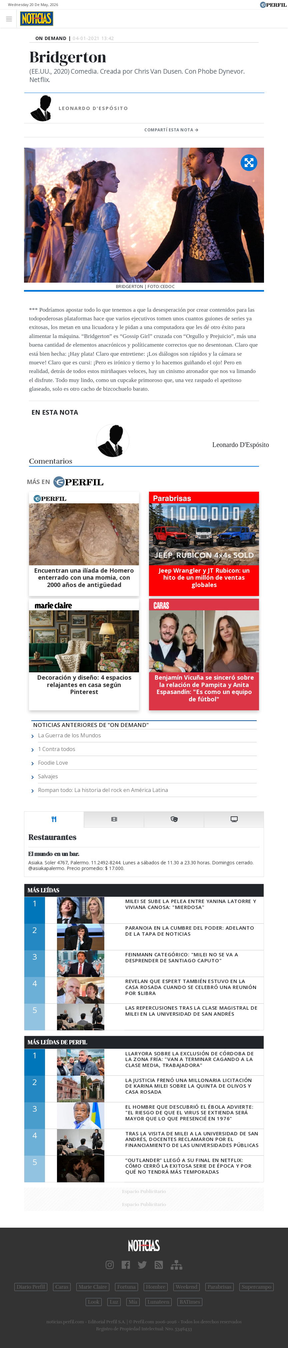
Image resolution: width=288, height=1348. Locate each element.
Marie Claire (93, 1287)
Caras (61, 1287)
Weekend (186, 1287)
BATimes (190, 1302)
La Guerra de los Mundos (69, 735)
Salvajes (48, 776)
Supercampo (256, 1287)
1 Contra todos (56, 749)
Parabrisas (219, 1287)
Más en (65, 482)
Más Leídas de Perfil (57, 1042)
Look (94, 1302)
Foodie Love (53, 762)
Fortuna (126, 1287)
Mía (133, 1302)
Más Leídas (43, 890)
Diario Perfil (31, 1287)
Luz (114, 1302)
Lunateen (158, 1302)
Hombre (155, 1287)
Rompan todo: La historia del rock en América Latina (103, 790)
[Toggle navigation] (10, 18)
